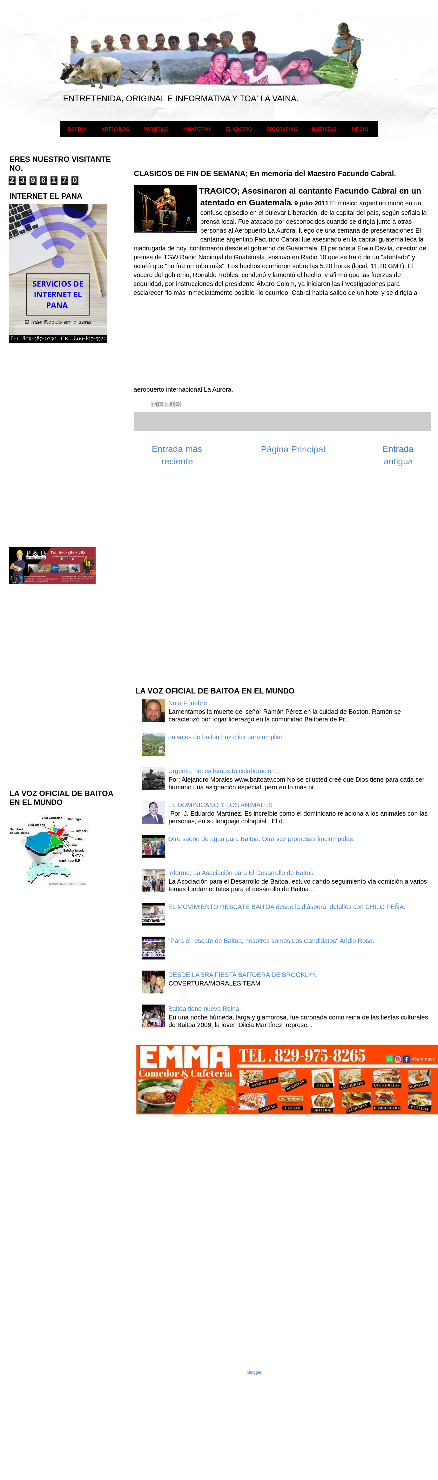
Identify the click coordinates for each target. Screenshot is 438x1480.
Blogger (254, 1372)
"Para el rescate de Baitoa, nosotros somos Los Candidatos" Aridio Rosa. (271, 940)
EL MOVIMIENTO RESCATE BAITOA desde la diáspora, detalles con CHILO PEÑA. (287, 906)
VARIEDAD (156, 129)
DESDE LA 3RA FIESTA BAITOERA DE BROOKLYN (242, 974)
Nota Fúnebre (187, 703)
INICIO (359, 129)
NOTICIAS (324, 129)
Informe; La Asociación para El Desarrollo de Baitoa (241, 872)
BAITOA (77, 129)
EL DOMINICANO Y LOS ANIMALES (220, 804)
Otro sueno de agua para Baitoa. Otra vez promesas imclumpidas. (261, 838)
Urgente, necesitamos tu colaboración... (224, 770)
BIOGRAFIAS (281, 129)
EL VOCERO (239, 129)
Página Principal (293, 449)
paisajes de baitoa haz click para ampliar (225, 736)
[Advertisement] (182, 579)
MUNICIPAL (197, 129)
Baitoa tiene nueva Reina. (204, 1008)
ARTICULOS (115, 129)
